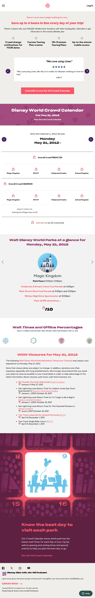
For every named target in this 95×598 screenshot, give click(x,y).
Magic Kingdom (57, 382)
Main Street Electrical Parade (35, 291)
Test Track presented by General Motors (37, 415)
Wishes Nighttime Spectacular (41, 296)
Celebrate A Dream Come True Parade (42, 286)
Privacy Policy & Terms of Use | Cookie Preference (20, 591)
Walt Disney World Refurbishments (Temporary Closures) (45, 360)
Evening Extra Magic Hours (22, 212)
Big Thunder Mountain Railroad (32, 382)
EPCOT (62, 415)
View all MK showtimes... (47, 300)
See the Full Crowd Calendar (37, 555)
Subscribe (40, 223)
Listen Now (13, 584)
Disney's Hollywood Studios (45, 391)
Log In (90, 5)
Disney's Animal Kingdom (29, 400)
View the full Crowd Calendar (47, 119)
